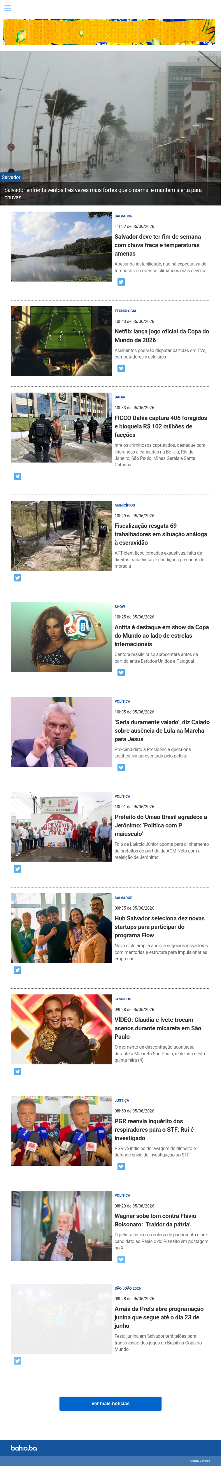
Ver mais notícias (111, 1403)
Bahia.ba (42, 10)
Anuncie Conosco (200, 1460)
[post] (110, 243)
